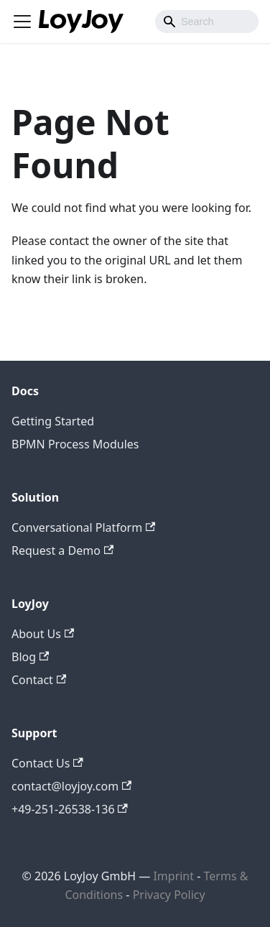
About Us (42, 634)
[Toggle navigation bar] (22, 21)
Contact (38, 680)
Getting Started (52, 421)
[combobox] (207, 21)
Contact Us (47, 763)
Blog (30, 657)
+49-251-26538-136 (69, 809)
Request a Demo (62, 550)
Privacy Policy (169, 895)
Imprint (173, 876)
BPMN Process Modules (75, 444)
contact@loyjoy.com (71, 786)
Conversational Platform (83, 527)
